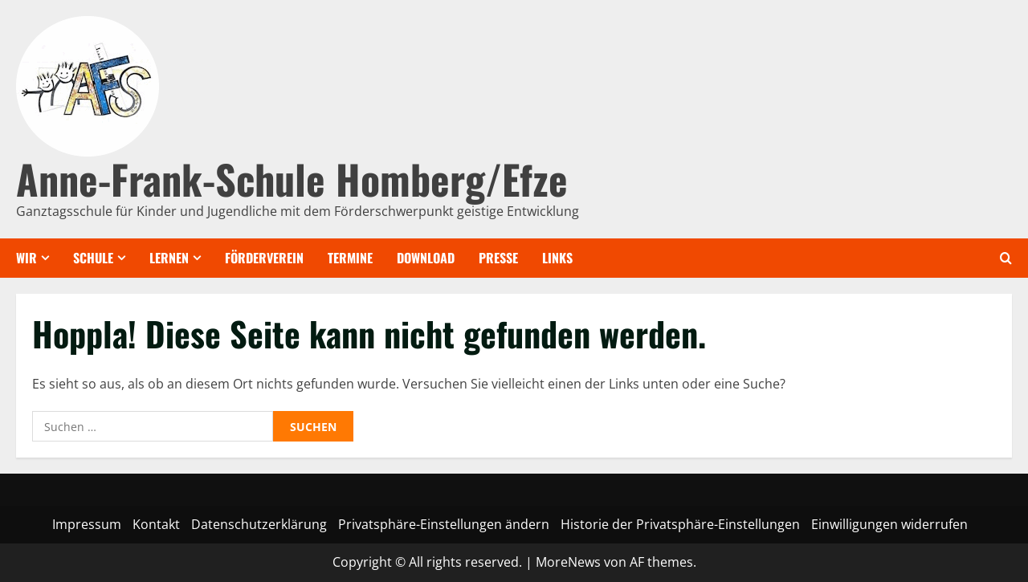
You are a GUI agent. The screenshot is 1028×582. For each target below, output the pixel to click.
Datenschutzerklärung (259, 524)
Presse (498, 257)
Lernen (169, 257)
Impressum (86, 524)
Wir (26, 257)
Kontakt (156, 524)
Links (557, 257)
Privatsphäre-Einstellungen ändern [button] (443, 524)
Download (426, 257)
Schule (93, 257)
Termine (350, 257)
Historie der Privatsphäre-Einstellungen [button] (680, 524)
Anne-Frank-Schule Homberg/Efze (292, 178)
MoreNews (568, 562)
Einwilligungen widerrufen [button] (889, 524)
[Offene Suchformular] (1006, 258)
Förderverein (264, 257)
